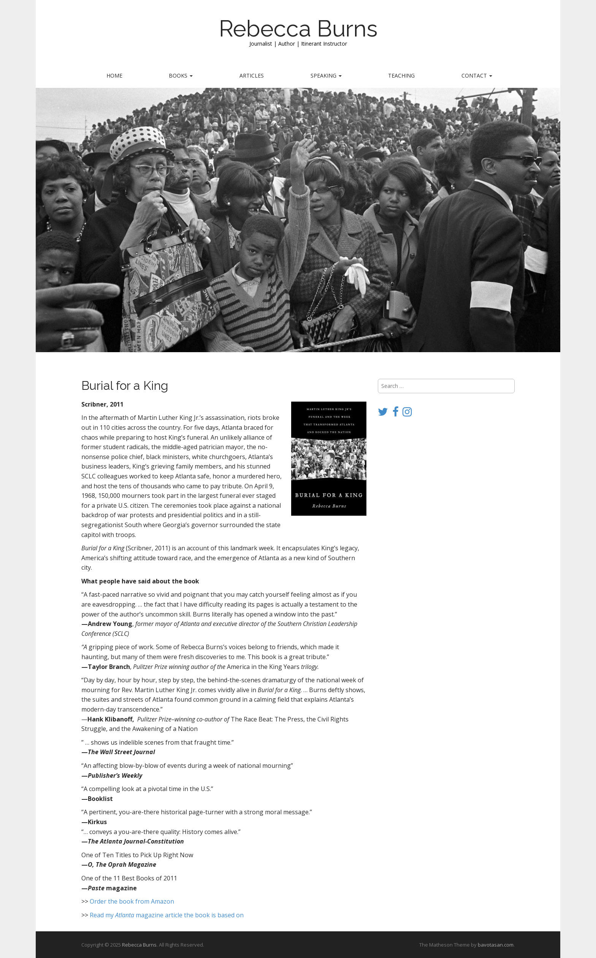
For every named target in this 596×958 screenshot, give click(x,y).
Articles (251, 75)
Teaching (401, 75)
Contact (476, 75)
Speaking (326, 75)
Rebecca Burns (298, 28)
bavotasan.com (496, 944)
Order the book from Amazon (132, 901)
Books (181, 75)
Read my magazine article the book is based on (167, 915)
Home (114, 75)
